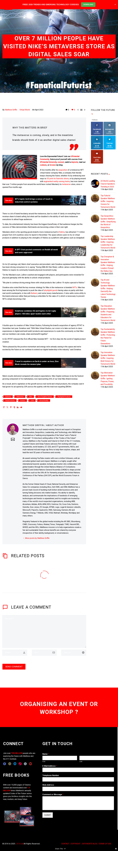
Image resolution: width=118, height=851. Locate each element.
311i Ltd (19, 844)
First (43, 761)
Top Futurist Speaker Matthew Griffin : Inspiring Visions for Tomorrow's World (108, 201)
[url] (73, 653)
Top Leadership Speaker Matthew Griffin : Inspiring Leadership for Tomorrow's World (108, 242)
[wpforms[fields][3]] (78, 789)
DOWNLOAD (88, 4)
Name (45, 754)
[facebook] (4, 763)
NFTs (75, 287)
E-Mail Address (49, 766)
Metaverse (20, 396)
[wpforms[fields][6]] (78, 779)
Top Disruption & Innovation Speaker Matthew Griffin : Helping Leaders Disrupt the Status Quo (108, 264)
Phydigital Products (64, 396)
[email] (44, 653)
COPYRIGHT (76, 844)
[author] (14, 653)
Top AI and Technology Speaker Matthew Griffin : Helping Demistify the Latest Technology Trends (108, 288)
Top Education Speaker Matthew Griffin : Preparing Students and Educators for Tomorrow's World (108, 313)
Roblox (62, 232)
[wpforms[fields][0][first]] (59, 758)
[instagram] (9, 763)
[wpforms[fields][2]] (78, 803)
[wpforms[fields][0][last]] (96, 758)
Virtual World (24, 110)
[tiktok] (20, 763)
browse (53, 165)
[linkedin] (14, 763)
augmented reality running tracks (57, 181)
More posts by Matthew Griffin (37, 538)
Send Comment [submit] (14, 666)
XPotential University (48, 162)
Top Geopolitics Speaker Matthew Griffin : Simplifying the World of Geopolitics (108, 222)
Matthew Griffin (11, 110)
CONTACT (65, 844)
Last (80, 761)
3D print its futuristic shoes (58, 178)
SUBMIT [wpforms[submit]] (47, 815)
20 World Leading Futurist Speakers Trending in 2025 (108, 184)
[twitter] (25, 763)
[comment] (44, 631)
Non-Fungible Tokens (45, 396)
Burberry (34, 293)
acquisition (62, 170)
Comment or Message (52, 794)
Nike (30, 396)
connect (61, 162)
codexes (43, 165)
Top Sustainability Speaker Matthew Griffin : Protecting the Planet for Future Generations (108, 336)
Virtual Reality (43, 400)
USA (32, 400)
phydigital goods (51, 290)
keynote (75, 162)
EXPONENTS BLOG (89, 844)
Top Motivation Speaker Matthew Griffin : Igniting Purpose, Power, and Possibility (108, 378)
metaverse (66, 184)
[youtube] (30, 763)
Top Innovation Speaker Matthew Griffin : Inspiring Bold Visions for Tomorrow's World (108, 358)
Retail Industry (10, 400)
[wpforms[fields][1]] (78, 770)
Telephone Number (50, 775)
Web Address (48, 785)
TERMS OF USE (105, 844)
